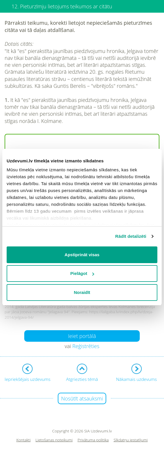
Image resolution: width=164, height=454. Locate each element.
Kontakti (23, 440)
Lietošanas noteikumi (54, 440)
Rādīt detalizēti (130, 236)
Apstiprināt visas (82, 254)
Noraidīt (82, 292)
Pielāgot (82, 273)
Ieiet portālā (82, 336)
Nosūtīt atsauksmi (82, 398)
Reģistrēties (85, 346)
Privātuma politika (93, 440)
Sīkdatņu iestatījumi (130, 440)
